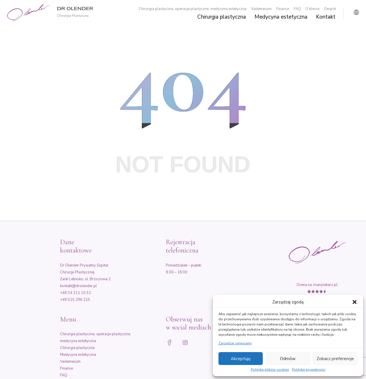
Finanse (282, 9)
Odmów (288, 359)
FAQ (297, 9)
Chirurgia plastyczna (221, 17)
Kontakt (325, 17)
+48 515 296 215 (75, 299)
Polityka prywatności (308, 370)
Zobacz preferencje (335, 359)
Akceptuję (240, 359)
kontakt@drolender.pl (78, 286)
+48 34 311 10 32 (75, 292)
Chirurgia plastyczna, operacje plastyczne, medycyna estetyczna (192, 9)
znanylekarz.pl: (325, 284)
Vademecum (261, 9)
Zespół (330, 9)
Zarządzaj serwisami (235, 344)
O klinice (312, 9)
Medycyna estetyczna (280, 17)
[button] (354, 302)
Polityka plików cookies (270, 370)
